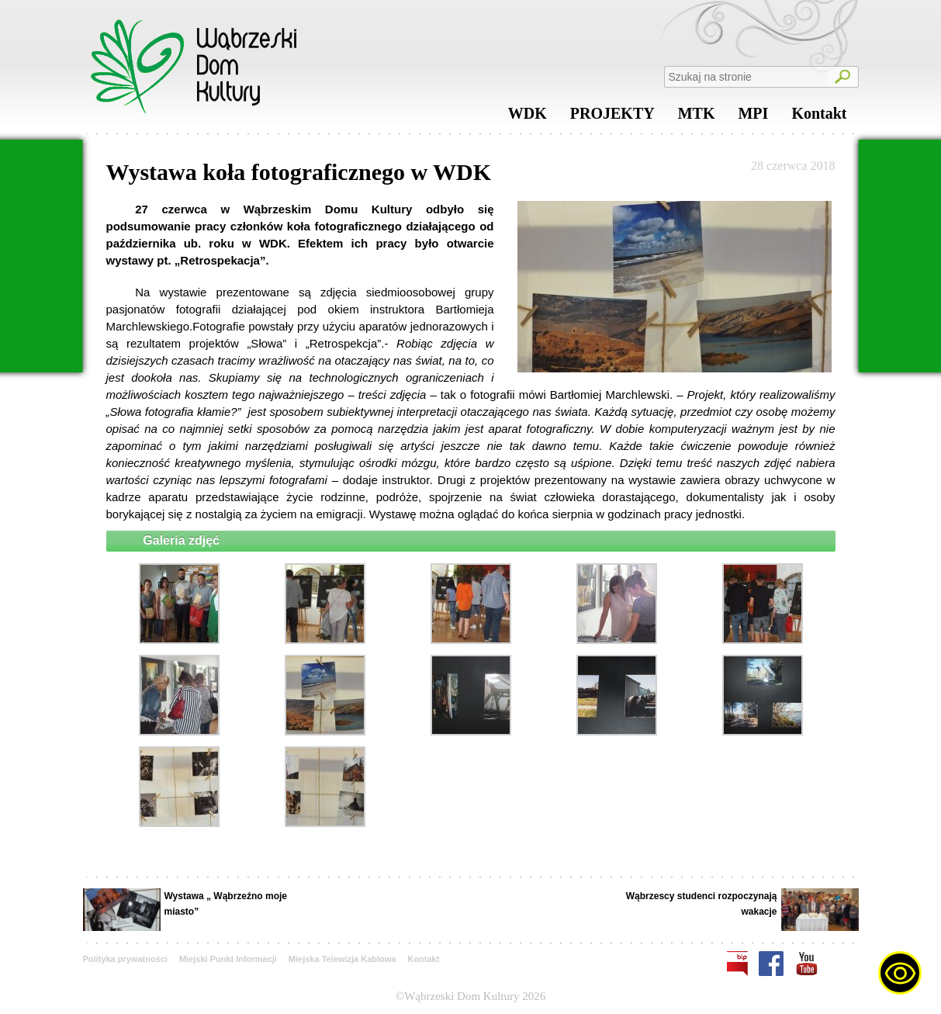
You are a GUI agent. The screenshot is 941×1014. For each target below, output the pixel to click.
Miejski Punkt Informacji (228, 959)
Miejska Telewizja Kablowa (342, 959)
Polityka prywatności (125, 959)
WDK (527, 117)
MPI (753, 117)
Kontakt (818, 117)
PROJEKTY (612, 117)
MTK (696, 117)
